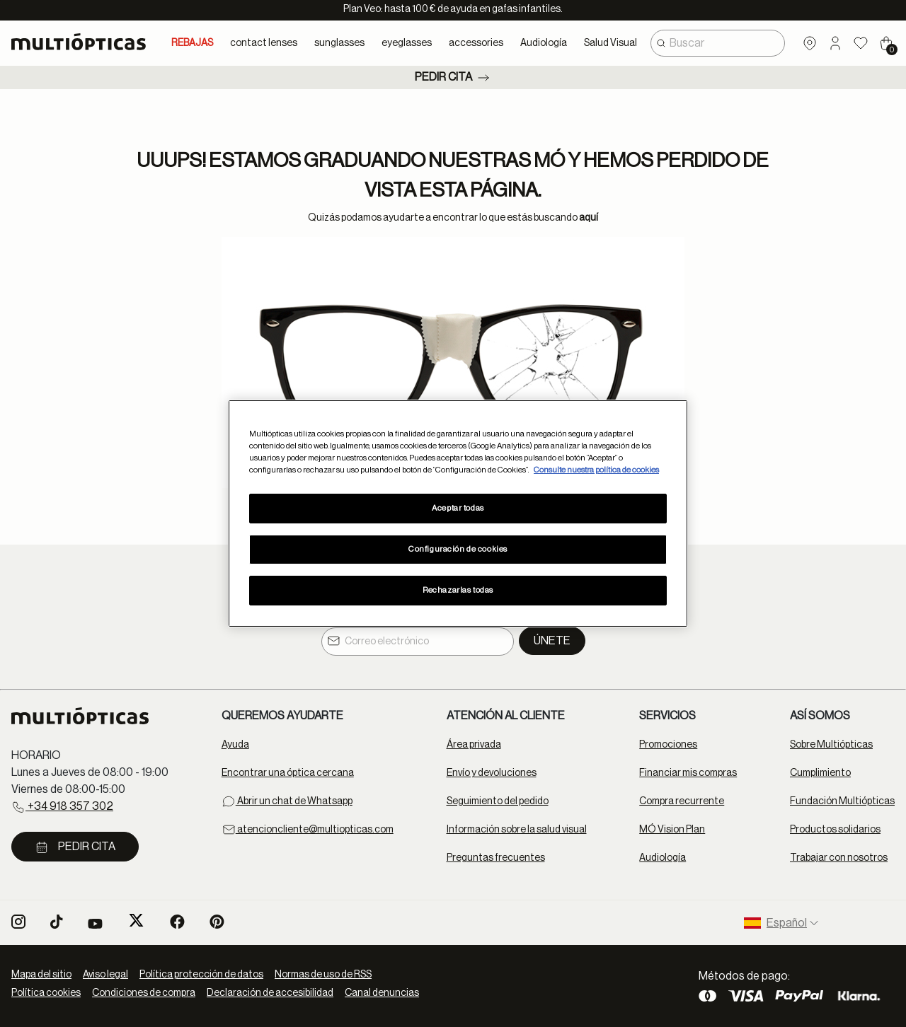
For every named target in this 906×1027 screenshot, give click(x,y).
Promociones (668, 745)
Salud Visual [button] (610, 43)
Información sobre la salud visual (517, 830)
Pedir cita (453, 77)
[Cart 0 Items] (886, 43)
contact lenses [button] (263, 43)
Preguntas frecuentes (496, 858)
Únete (552, 640)
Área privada (474, 745)
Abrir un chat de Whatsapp (287, 801)
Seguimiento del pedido (498, 801)
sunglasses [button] (339, 43)
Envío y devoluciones (492, 773)
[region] (458, 513)
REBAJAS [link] (192, 43)
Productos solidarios (835, 830)
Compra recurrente (681, 801)
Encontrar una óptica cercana (288, 773)
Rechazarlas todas (458, 590)
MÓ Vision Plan (672, 830)
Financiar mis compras (688, 773)
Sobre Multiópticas (831, 745)
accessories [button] (476, 43)
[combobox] (717, 43)
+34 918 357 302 (62, 807)
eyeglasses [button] (407, 43)
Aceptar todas (457, 508)
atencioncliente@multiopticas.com (308, 830)
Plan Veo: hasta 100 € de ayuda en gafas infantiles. (453, 9)
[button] (835, 43)
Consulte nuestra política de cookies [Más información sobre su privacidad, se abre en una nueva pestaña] (596, 470)
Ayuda (235, 745)
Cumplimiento (820, 773)
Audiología (662, 858)
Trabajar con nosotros (839, 858)
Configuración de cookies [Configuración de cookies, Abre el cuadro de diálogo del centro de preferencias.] (458, 549)
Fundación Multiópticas (842, 801)
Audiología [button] (543, 43)
